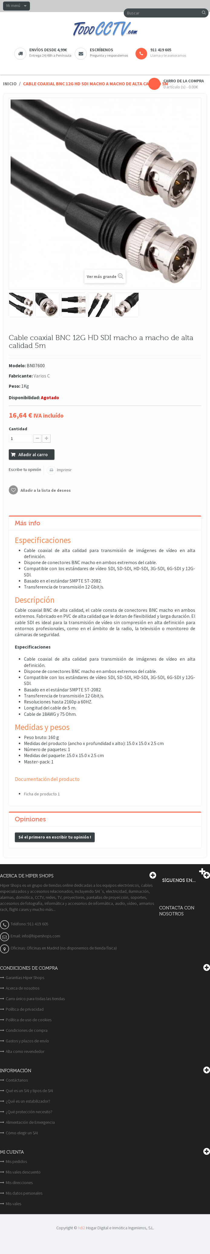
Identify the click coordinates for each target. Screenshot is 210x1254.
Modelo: (17, 365)
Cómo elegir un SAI (22, 1133)
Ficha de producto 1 (42, 794)
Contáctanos (17, 1080)
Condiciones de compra (27, 1030)
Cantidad (18, 428)
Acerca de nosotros (22, 988)
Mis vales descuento (23, 1172)
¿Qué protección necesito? (29, 1111)
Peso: (14, 386)
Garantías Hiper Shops (25, 977)
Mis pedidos (16, 1161)
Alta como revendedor (25, 1051)
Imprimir (64, 469)
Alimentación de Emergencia (30, 1122)
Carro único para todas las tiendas (35, 998)
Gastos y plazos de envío (27, 1041)
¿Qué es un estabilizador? (28, 1101)
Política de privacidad (25, 1009)
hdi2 (81, 1227)
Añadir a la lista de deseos (45, 490)
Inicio (10, 84)
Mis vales (13, 1203)
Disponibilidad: (24, 397)
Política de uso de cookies (28, 1019)
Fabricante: (21, 376)
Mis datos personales (24, 1193)
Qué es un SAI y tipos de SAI (29, 1090)
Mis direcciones (19, 1182)
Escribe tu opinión (25, 469)
